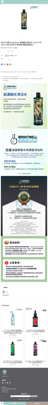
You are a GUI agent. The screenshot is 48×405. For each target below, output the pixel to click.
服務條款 (27, 399)
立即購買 (14, 403)
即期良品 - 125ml (13, 55)
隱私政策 (20, 399)
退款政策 (24, 399)
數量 (2, 58)
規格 (2, 55)
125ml (7, 55)
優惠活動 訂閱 (24, 393)
